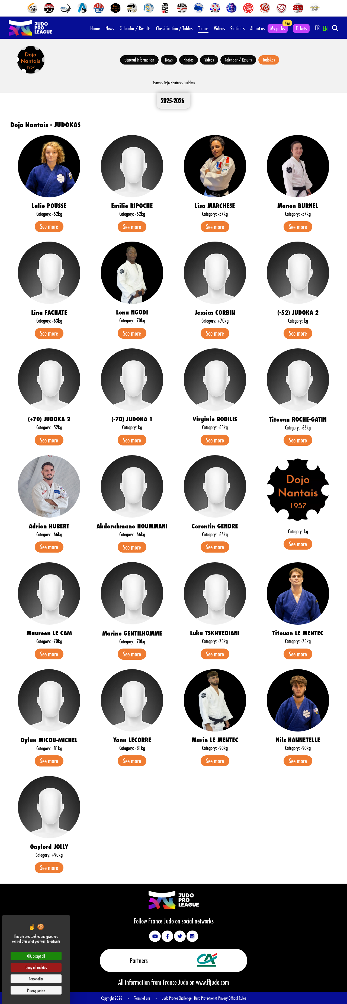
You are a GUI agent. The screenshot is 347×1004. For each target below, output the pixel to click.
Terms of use (142, 997)
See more (49, 226)
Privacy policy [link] (36, 990)
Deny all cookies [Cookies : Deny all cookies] (36, 967)
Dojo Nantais (172, 82)
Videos (219, 28)
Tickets (301, 28)
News (109, 28)
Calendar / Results (135, 28)
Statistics (237, 28)
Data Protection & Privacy (211, 997)
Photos (189, 60)
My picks (277, 28)
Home (95, 28)
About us (257, 28)
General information (139, 60)
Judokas (269, 60)
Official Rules (237, 997)
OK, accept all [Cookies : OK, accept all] (36, 955)
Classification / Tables (174, 28)
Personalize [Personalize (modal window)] (36, 978)
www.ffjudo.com (212, 982)
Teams (203, 28)
